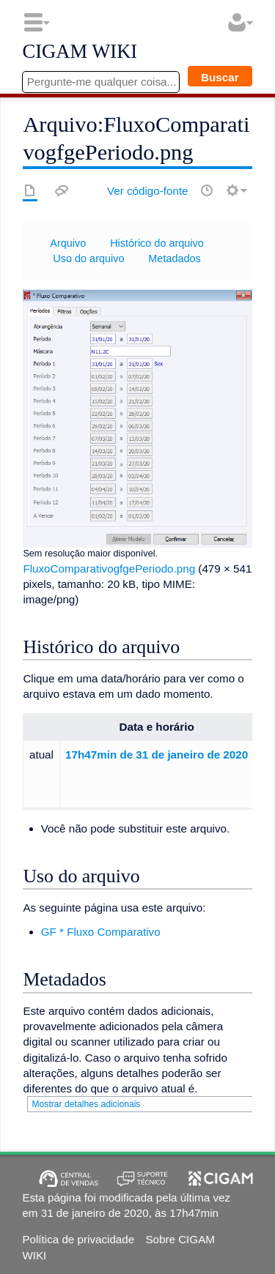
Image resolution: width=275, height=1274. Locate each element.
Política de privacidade (78, 1239)
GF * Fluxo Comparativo (101, 931)
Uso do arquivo (88, 258)
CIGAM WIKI (79, 52)
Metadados (174, 258)
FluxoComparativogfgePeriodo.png (109, 568)
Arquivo (68, 243)
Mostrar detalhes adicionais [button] (86, 1104)
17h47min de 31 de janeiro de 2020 (156, 754)
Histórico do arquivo (157, 243)
